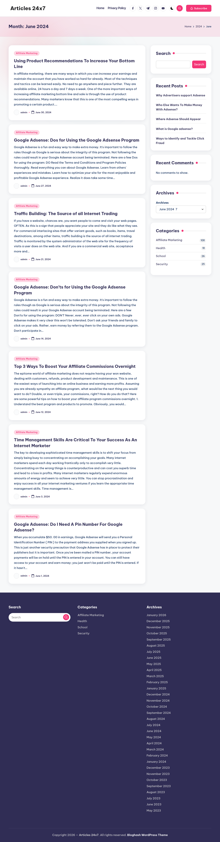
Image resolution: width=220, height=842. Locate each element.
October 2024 (157, 706)
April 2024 (154, 743)
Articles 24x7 (27, 8)
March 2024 (155, 749)
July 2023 (154, 798)
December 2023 (158, 768)
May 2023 (154, 810)
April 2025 (154, 670)
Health (160, 248)
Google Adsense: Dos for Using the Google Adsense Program (76, 140)
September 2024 (159, 713)
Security (162, 264)
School (161, 256)
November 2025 (158, 627)
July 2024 (154, 725)
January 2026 (156, 615)
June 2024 (154, 731)
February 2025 (157, 682)
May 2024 (154, 737)
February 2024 (157, 755)
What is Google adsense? (174, 129)
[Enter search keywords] (39, 617)
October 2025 (157, 633)
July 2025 (154, 652)
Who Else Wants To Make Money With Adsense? (179, 107)
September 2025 (159, 639)
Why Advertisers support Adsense (180, 95)
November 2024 (158, 700)
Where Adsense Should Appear (178, 119)
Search (163, 53)
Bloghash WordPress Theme (147, 835)
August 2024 (156, 719)
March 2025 (155, 676)
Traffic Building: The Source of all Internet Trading (66, 213)
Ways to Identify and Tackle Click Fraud (180, 141)
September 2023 (159, 786)
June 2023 (154, 804)
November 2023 (158, 774)
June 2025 (154, 658)
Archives (162, 203)
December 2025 (158, 621)
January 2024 (156, 762)
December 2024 (158, 694)
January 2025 (156, 688)
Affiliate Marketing (26, 53)
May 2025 (154, 664)
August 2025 (156, 645)
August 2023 (156, 792)
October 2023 (157, 780)
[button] (198, 8)
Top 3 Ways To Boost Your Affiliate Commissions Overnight (75, 366)
